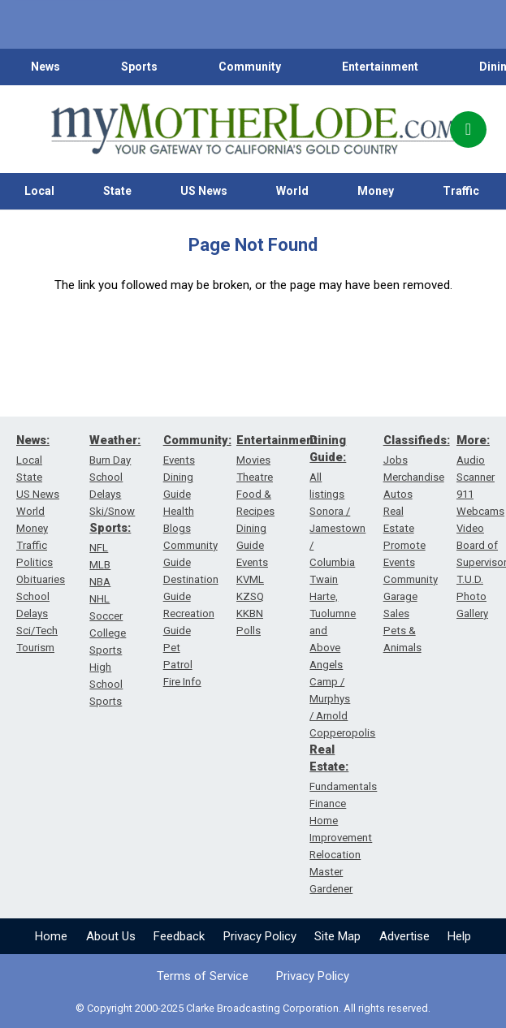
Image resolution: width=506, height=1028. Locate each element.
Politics (34, 562)
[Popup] (468, 129)
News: (33, 440)
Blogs (177, 528)
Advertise (404, 936)
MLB (99, 565)
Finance (327, 803)
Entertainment (380, 66)
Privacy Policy (259, 936)
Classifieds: (416, 440)
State (117, 190)
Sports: (110, 527)
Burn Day (110, 460)
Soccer (106, 616)
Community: (197, 440)
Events (179, 460)
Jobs (395, 460)
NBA (99, 582)
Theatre (254, 477)
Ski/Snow (112, 511)
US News (203, 190)
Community (249, 66)
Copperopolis (342, 733)
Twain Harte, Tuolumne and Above (332, 613)
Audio (470, 460)
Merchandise (413, 477)
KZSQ (250, 596)
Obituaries (40, 579)
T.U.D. (469, 579)
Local (39, 190)
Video (470, 528)
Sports (139, 66)
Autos (398, 494)
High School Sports (106, 684)
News (45, 66)
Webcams (480, 511)
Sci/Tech (37, 630)
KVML (250, 579)
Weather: (115, 440)
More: (473, 440)
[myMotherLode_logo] (253, 129)
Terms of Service (203, 976)
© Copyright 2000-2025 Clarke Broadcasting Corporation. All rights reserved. (253, 1008)
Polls (248, 630)
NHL (99, 599)
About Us (111, 936)
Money (375, 190)
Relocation (335, 855)
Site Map (337, 936)
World (292, 190)
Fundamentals (343, 786)
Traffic (461, 190)
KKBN (249, 613)
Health (178, 511)
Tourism (35, 647)
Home (51, 936)
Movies (253, 460)
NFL (98, 548)
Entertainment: (278, 440)
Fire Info (182, 682)
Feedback (179, 936)
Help (459, 936)
